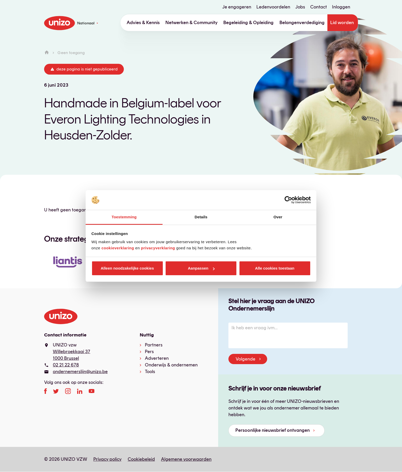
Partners (154, 345)
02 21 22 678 (66, 365)
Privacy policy (107, 459)
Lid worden (342, 22)
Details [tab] (201, 217)
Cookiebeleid (141, 459)
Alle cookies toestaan (274, 268)
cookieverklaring (118, 248)
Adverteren (157, 358)
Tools (150, 371)
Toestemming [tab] (124, 217)
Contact (318, 7)
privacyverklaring (158, 248)
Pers (149, 351)
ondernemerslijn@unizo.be (80, 371)
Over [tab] (278, 217)
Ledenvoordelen (273, 7)
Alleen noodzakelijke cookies (127, 268)
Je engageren (236, 7)
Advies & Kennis (143, 22)
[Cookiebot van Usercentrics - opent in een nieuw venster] (288, 200)
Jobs (300, 7)
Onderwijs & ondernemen (171, 365)
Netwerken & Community (191, 22)
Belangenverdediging (302, 22)
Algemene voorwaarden (186, 459)
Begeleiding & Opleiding (248, 22)
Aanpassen (201, 268)
